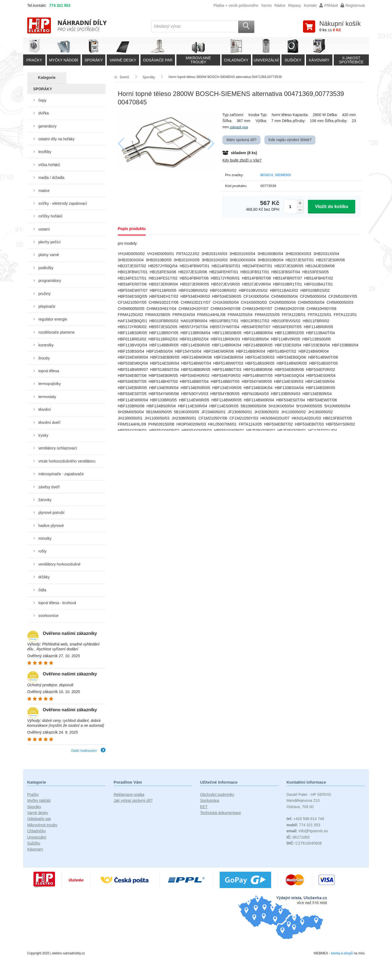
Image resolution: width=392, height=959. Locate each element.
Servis (266, 5)
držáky (44, 577)
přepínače (46, 306)
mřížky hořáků (50, 216)
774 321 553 (60, 5)
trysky (43, 435)
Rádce (279, 5)
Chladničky (36, 831)
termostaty (47, 397)
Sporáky (34, 807)
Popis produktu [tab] (132, 228)
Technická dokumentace (220, 813)
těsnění (44, 409)
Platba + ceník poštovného (235, 5)
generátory (47, 126)
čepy (42, 100)
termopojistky (49, 383)
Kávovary (35, 849)
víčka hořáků (49, 165)
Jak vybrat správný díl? (133, 800)
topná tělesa (48, 371)
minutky (44, 538)
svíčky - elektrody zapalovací (62, 203)
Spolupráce (209, 800)
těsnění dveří (49, 422)
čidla (42, 590)
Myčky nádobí (39, 800)
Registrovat (353, 5)
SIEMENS (283, 175)
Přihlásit (328, 5)
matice (44, 190)
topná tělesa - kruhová (57, 603)
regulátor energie (52, 319)
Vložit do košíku (331, 206)
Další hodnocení (88, 751)
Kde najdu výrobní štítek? (289, 140)
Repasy (294, 5)
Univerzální (36, 837)
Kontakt (310, 5)
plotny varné (48, 255)
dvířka (43, 113)
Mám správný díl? (241, 140)
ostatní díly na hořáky (56, 139)
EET (203, 807)
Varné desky (37, 813)
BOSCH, (267, 175)
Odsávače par (39, 819)
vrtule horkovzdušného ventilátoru (66, 461)
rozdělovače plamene (56, 332)
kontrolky (46, 345)
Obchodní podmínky (217, 794)
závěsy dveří (49, 487)
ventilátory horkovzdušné (59, 564)
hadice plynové (51, 525)
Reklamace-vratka (129, 794)
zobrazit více (239, 127)
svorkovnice (48, 615)
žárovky (44, 500)
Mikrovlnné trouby (42, 825)
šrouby (44, 358)
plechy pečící (49, 242)
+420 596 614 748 (305, 819)
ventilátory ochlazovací (57, 448)
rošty (42, 551)
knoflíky (44, 152)
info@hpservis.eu (307, 831)
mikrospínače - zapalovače (61, 474)
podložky (45, 268)
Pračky (33, 794)
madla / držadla (51, 177)
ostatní (44, 229)
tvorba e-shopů (342, 953)
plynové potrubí (51, 512)
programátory (49, 280)
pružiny (44, 293)
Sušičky (33, 843)
